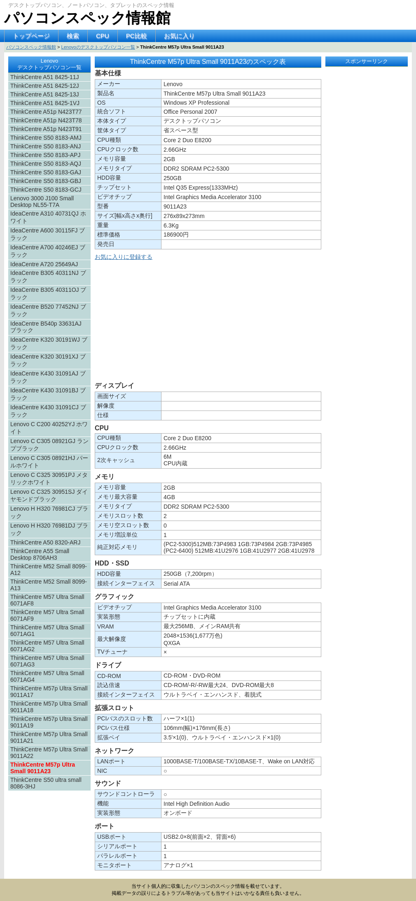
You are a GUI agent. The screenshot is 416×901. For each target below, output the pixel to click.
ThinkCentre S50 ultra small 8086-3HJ (46, 783)
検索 (73, 35)
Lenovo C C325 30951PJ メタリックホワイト (49, 479)
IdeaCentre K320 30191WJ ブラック (48, 343)
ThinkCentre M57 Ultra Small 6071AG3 (47, 661)
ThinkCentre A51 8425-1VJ (44, 103)
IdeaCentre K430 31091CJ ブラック (48, 411)
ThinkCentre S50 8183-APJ (45, 155)
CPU (102, 35)
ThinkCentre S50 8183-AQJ (45, 163)
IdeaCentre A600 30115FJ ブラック (47, 234)
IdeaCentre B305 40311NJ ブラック (48, 277)
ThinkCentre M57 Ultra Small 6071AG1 (47, 630)
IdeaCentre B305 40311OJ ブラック (48, 293)
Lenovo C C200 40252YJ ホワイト (49, 428)
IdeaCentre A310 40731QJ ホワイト (48, 217)
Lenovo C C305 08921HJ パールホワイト (49, 462)
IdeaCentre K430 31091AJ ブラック (48, 377)
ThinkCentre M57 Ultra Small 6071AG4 (47, 676)
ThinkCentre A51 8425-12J (44, 85)
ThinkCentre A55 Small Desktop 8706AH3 (39, 554)
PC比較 (136, 35)
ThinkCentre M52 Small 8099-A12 (48, 569)
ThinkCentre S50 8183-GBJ (45, 181)
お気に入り (179, 35)
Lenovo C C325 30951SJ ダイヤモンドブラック (49, 495)
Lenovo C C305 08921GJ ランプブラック (49, 445)
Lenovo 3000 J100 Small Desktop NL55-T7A (42, 201)
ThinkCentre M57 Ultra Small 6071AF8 (47, 600)
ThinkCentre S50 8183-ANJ (45, 146)
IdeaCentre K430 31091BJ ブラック (48, 394)
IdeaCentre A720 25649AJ (44, 264)
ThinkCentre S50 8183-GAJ (45, 172)
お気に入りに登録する (123, 256)
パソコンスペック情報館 (87, 17)
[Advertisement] (208, 322)
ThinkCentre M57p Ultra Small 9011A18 (49, 706)
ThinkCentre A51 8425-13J (44, 94)
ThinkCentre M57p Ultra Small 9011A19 (49, 722)
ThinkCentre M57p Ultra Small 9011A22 (49, 752)
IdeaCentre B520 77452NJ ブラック (48, 310)
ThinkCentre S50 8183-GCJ (46, 189)
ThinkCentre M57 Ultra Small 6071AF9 (47, 615)
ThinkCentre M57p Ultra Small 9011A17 (49, 691)
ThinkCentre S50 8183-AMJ (46, 137)
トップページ (31, 35)
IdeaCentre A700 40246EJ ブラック (47, 251)
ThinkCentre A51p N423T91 (46, 129)
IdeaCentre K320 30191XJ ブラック (48, 360)
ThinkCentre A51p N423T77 (46, 111)
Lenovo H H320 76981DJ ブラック (49, 529)
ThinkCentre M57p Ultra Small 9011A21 (49, 737)
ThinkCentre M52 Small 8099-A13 (48, 584)
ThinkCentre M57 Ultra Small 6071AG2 (47, 645)
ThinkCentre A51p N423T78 (46, 120)
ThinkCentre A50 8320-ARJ (45, 542)
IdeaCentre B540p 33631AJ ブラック (46, 326)
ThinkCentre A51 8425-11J (44, 77)
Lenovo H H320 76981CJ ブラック (49, 512)
